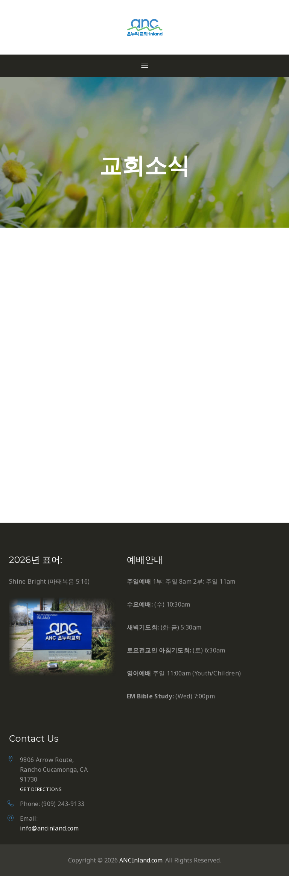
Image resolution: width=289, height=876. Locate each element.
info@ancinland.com (49, 828)
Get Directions (41, 789)
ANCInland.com (141, 860)
